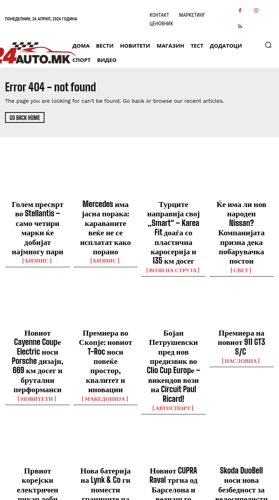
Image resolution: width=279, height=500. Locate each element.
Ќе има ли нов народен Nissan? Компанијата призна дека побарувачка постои (241, 215)
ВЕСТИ (37, 424)
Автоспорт (173, 329)
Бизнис (37, 236)
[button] (268, 45)
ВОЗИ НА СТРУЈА (173, 236)
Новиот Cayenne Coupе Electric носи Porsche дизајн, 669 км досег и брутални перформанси (37, 309)
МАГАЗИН (105, 417)
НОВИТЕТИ (37, 329)
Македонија (105, 323)
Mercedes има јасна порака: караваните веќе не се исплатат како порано (105, 212)
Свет (241, 236)
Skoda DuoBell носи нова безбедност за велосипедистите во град (241, 400)
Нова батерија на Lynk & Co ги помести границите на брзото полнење (106, 400)
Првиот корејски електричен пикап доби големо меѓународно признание (37, 404)
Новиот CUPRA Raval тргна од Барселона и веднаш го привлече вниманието (173, 400)
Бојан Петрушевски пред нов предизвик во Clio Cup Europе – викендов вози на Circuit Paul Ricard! (173, 309)
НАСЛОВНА (241, 310)
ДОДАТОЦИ (241, 417)
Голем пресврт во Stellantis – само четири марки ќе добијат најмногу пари (37, 215)
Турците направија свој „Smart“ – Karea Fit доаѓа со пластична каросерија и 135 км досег (173, 215)
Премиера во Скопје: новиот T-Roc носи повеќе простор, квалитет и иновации (105, 306)
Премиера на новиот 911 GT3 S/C (241, 299)
